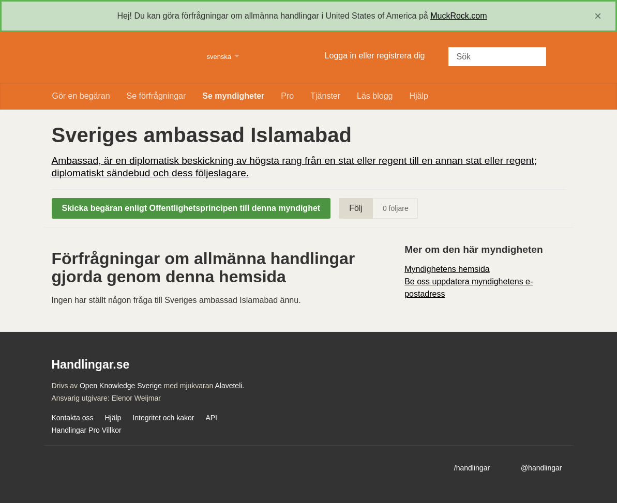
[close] (598, 16)
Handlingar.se (123, 57)
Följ (356, 208)
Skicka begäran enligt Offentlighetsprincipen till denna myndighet (191, 208)
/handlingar (472, 468)
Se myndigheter (233, 96)
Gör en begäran (81, 96)
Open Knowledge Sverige (121, 386)
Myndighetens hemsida (447, 269)
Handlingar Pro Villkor (87, 430)
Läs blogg (375, 96)
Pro (287, 96)
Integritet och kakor (163, 418)
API (211, 418)
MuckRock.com (458, 15)
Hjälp (418, 96)
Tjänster (325, 96)
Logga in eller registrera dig (375, 55)
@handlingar (541, 468)
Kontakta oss (73, 418)
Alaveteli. (229, 386)
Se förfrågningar (156, 96)
